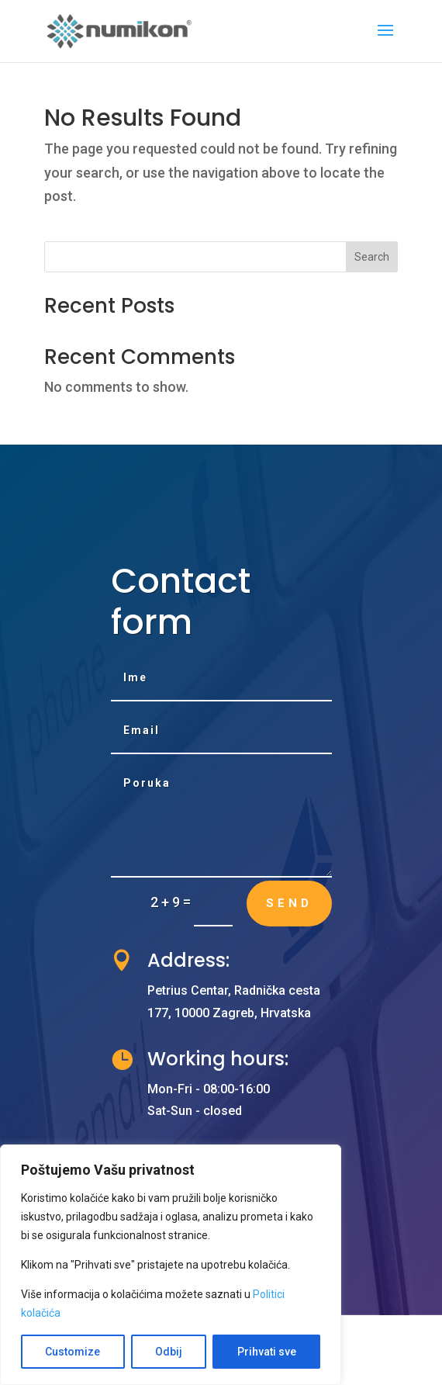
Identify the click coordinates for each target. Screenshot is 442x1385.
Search (371, 257)
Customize (72, 1351)
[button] (385, 40)
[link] (120, 30)
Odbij (168, 1351)
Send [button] (289, 903)
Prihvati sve (266, 1351)
